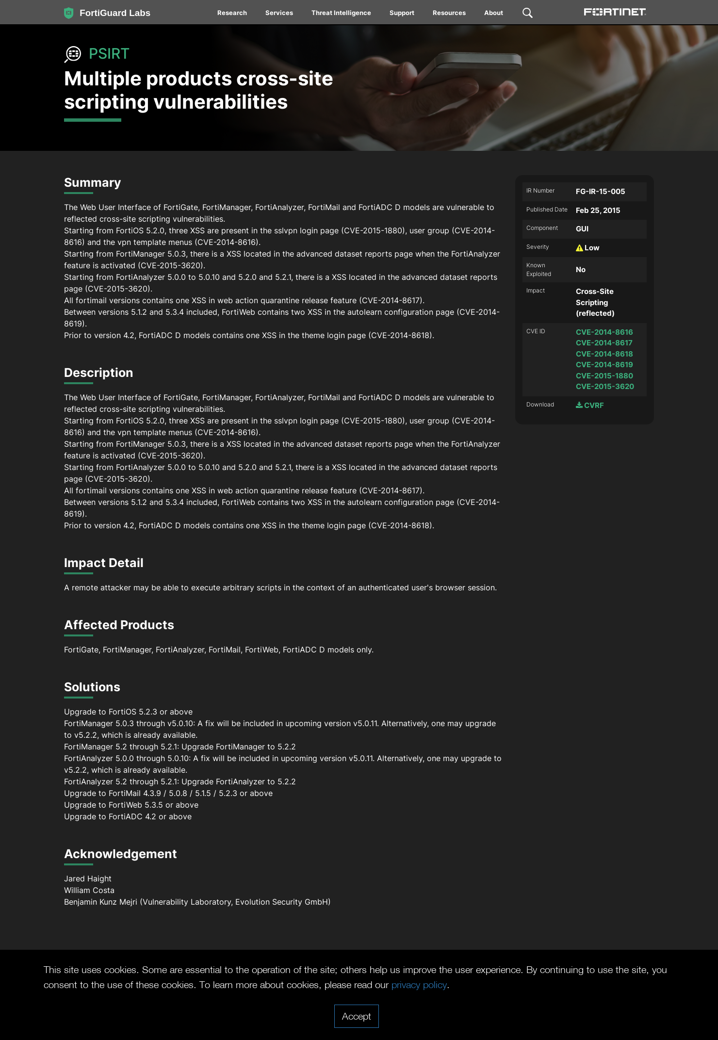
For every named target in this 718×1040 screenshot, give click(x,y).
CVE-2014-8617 (604, 342)
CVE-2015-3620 (605, 386)
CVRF (590, 405)
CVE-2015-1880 (604, 375)
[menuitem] (233, 14)
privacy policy (419, 984)
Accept (356, 1016)
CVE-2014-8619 (604, 364)
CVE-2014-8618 (604, 353)
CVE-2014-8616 (604, 332)
